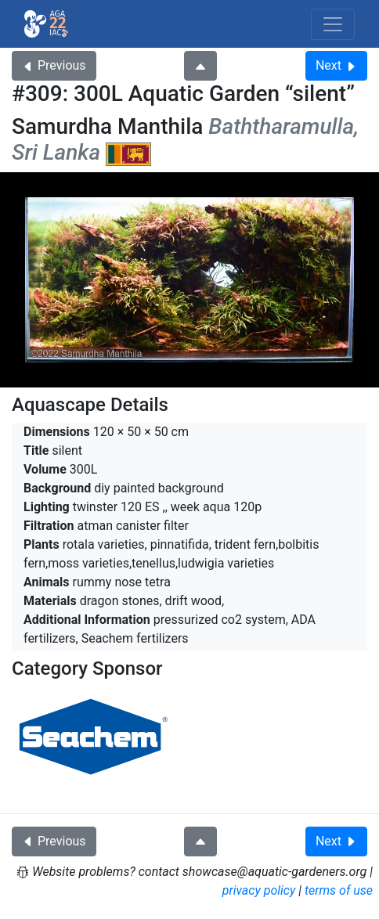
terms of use (339, 890)
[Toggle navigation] (333, 24)
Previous (54, 65)
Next (336, 65)
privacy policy (259, 890)
